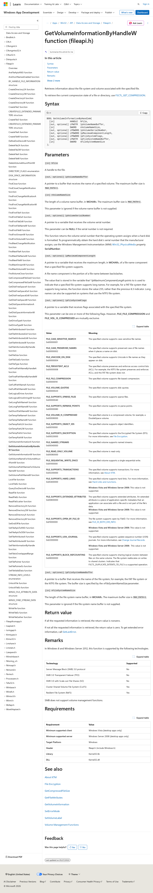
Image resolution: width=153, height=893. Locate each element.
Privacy (67, 881)
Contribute (55, 881)
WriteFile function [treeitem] (17, 608)
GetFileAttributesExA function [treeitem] (22, 333)
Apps (54, 22)
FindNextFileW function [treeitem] (19, 260)
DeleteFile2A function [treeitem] (19, 145)
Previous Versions (28, 881)
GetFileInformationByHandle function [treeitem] (22, 348)
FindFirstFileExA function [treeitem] (20, 216)
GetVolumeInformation (57, 804)
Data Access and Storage (88, 22)
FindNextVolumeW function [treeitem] (21, 269)
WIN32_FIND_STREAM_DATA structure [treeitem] (22, 602)
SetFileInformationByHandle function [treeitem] (22, 547)
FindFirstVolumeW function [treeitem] (21, 238)
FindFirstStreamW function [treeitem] (21, 234)
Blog (42, 881)
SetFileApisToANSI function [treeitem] (21, 527)
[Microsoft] (6, 4)
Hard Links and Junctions (104, 481)
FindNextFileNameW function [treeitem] (22, 255)
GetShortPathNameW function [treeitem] (23, 411)
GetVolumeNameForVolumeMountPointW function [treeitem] (24, 460)
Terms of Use (112, 881)
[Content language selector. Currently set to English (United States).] (18, 874)
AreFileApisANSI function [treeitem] (20, 72)
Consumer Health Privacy (88, 881)
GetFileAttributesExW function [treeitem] (23, 338)
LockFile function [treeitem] (17, 479)
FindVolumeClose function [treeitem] (21, 273)
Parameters (52, 67)
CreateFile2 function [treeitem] (18, 106)
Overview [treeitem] (13, 68)
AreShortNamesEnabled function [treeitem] (24, 76)
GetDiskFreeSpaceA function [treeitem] (22, 286)
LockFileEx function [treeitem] (18, 483)
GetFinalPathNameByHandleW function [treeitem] (23, 378)
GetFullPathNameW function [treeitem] (22, 389)
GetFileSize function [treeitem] (18, 355)
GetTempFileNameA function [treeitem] (22, 415)
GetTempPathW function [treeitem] (20, 437)
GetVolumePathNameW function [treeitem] (24, 475)
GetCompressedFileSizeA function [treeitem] (24, 277)
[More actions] (148, 23)
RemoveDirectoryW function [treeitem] (22, 519)
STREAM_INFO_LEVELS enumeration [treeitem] (19, 576)
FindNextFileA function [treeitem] (19, 251)
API (71, 22)
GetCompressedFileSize (57, 790)
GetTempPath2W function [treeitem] (21, 428)
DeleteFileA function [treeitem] (18, 154)
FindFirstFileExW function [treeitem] (20, 221)
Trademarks (127, 881)
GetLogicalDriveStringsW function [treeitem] (25, 397)
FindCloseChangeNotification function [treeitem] (22, 190)
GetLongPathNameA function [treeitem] (22, 402)
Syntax (50, 63)
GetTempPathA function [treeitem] (20, 432)
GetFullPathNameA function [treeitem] (22, 384)
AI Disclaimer (10, 881)
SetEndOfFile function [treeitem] (19, 523)
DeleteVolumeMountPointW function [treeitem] (22, 164)
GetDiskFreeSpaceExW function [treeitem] (23, 295)
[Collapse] (37, 20)
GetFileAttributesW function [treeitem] (22, 342)
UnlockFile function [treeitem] (18, 583)
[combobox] (21, 27)
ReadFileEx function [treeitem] (18, 497)
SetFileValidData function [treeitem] (20, 570)
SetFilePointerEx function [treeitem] (20, 566)
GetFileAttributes (54, 797)
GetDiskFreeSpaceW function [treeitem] (22, 299)
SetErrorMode (52, 811)
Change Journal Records (133, 539)
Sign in (146, 3)
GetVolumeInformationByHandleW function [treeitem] (24, 448)
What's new (127, 12)
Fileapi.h (107, 22)
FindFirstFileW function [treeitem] (19, 230)
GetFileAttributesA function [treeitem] (21, 329)
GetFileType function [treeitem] (18, 363)
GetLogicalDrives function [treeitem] (21, 393)
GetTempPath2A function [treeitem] (20, 424)
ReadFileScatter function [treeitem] (20, 501)
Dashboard (142, 12)
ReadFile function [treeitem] (17, 492)
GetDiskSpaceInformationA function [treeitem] (21, 306)
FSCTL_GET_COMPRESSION (130, 95)
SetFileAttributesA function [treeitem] (21, 536)
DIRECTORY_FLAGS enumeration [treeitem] (24, 171)
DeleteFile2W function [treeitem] (19, 149)
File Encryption (120, 436)
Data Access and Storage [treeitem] (18, 32)
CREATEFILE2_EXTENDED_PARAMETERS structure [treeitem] (25, 113)
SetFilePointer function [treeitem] (19, 561)
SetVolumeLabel (53, 817)
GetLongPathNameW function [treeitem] (23, 406)
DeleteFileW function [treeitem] (18, 158)
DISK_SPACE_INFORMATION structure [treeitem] (22, 177)
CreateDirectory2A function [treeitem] (22, 89)
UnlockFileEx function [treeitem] (19, 587)
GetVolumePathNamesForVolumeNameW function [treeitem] (24, 468)
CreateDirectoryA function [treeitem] (21, 98)
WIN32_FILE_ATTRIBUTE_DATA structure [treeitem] (23, 593)
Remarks (51, 75)
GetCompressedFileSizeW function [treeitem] (25, 282)
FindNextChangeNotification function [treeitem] (22, 245)
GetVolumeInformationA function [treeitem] (24, 441)
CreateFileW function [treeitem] (18, 136)
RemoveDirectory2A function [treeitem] (22, 505)
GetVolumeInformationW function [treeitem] (25, 454)
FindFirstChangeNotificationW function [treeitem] (23, 206)
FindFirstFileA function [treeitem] (19, 212)
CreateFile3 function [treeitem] (18, 119)
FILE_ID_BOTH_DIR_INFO (104, 521)
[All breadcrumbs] (47, 23)
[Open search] (138, 4)
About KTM (109, 472)
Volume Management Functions (62, 824)
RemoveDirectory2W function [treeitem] (23, 510)
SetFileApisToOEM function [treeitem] (21, 532)
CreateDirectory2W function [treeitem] (22, 93)
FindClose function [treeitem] (17, 183)
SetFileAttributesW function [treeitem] (22, 541)
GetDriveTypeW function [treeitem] (20, 325)
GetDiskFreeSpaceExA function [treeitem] (23, 291)
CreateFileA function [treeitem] (18, 132)
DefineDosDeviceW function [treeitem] (22, 140)
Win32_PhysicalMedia (124, 244)
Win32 (63, 22)
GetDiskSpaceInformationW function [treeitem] (22, 314)
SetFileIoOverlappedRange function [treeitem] (21, 555)
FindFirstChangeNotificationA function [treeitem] (22, 198)
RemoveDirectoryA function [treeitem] (22, 514)
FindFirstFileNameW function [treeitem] (22, 225)
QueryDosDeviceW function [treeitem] (22, 488)
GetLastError (69, 631)
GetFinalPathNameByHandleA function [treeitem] (22, 370)
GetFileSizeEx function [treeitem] (19, 359)
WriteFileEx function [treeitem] (18, 612)
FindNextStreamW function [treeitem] (21, 264)
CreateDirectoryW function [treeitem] (21, 102)
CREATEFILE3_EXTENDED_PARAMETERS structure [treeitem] (25, 125)
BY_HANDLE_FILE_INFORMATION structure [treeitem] (24, 83)
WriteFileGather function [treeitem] (20, 617)
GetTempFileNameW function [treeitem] (22, 419)
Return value (53, 71)
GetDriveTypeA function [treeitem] (20, 320)
